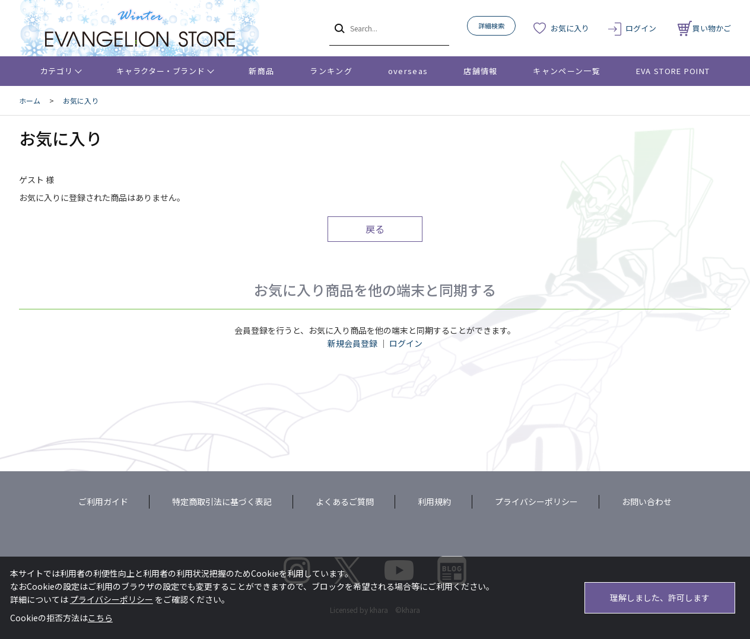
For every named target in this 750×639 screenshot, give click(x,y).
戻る (375, 229)
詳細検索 (491, 25)
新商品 (261, 70)
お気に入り (570, 28)
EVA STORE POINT (673, 70)
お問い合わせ (647, 501)
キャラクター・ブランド (160, 70)
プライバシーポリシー (536, 501)
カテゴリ (56, 70)
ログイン (640, 28)
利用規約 (434, 501)
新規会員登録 (352, 343)
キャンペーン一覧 (566, 70)
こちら (100, 618)
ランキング (331, 70)
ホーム (29, 100)
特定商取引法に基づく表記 (222, 501)
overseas (408, 70)
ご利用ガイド (103, 501)
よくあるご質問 (345, 501)
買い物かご (704, 28)
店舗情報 (480, 70)
